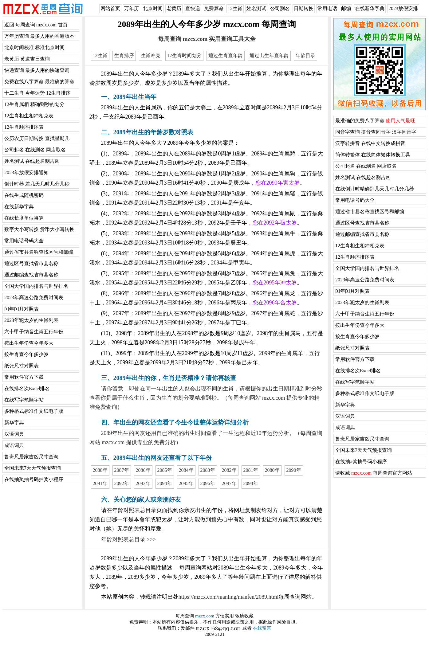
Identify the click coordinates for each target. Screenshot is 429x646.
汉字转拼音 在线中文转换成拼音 (370, 143)
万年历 (131, 8)
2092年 (121, 483)
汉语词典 (14, 434)
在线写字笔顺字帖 (24, 399)
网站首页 (110, 8)
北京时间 (153, 8)
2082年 (229, 470)
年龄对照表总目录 (134, 510)
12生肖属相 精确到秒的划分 (34, 104)
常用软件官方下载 (24, 377)
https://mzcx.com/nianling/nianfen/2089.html (229, 597)
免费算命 (214, 8)
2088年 (100, 470)
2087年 (121, 470)
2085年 (164, 470)
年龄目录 (305, 55)
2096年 (207, 483)
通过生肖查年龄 (225, 55)
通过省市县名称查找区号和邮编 (38, 252)
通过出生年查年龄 (269, 55)
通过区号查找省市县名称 (31, 263)
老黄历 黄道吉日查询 (27, 58)
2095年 (186, 483)
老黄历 (174, 8)
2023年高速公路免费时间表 (33, 297)
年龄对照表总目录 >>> (128, 539)
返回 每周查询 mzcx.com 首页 (36, 24)
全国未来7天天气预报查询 (32, 468)
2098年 (250, 483)
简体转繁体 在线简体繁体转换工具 (372, 154)
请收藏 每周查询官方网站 (373, 473)
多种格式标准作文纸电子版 (33, 411)
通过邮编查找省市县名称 (31, 274)
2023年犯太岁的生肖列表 (31, 320)
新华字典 (14, 422)
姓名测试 (256, 8)
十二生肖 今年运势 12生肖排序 (37, 93)
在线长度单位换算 (24, 218)
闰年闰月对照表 (21, 308)
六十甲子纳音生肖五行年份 (33, 331)
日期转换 (303, 8)
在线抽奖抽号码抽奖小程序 (33, 479)
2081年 (250, 470)
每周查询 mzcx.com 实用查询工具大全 (207, 39)
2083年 (207, 470)
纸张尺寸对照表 (21, 365)
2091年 (100, 483)
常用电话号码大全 (24, 240)
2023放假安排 (403, 8)
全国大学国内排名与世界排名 (36, 286)
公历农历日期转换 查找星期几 (36, 138)
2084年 (186, 470)
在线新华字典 (369, 8)
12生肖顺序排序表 (24, 127)
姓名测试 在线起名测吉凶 (32, 161)
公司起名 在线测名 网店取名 (35, 149)
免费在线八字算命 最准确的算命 (39, 81)
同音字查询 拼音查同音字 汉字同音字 (375, 132)
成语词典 (14, 445)
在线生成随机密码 (24, 195)
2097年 (229, 483)
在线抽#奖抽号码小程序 (361, 461)
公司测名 (280, 8)
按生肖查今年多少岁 (26, 354)
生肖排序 (124, 55)
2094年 (164, 483)
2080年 (272, 470)
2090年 (293, 470)
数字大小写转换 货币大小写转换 (39, 229)
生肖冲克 (150, 55)
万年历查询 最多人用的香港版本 (39, 36)
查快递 (192, 8)
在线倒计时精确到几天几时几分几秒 (374, 188)
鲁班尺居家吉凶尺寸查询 (31, 456)
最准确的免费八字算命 (375, 120)
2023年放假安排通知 (26, 172)
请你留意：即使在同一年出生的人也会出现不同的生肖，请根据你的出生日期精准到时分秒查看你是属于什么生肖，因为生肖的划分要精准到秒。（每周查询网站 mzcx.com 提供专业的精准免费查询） (205, 398)
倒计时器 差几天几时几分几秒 (36, 183)
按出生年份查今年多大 (28, 343)
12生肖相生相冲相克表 (28, 115)
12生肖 (235, 8)
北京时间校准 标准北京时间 (34, 47)
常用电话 (327, 8)
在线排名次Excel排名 (27, 388)
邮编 (346, 8)
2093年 (143, 483)
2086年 (143, 470)
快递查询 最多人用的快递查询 (36, 70)
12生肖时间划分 (184, 55)
